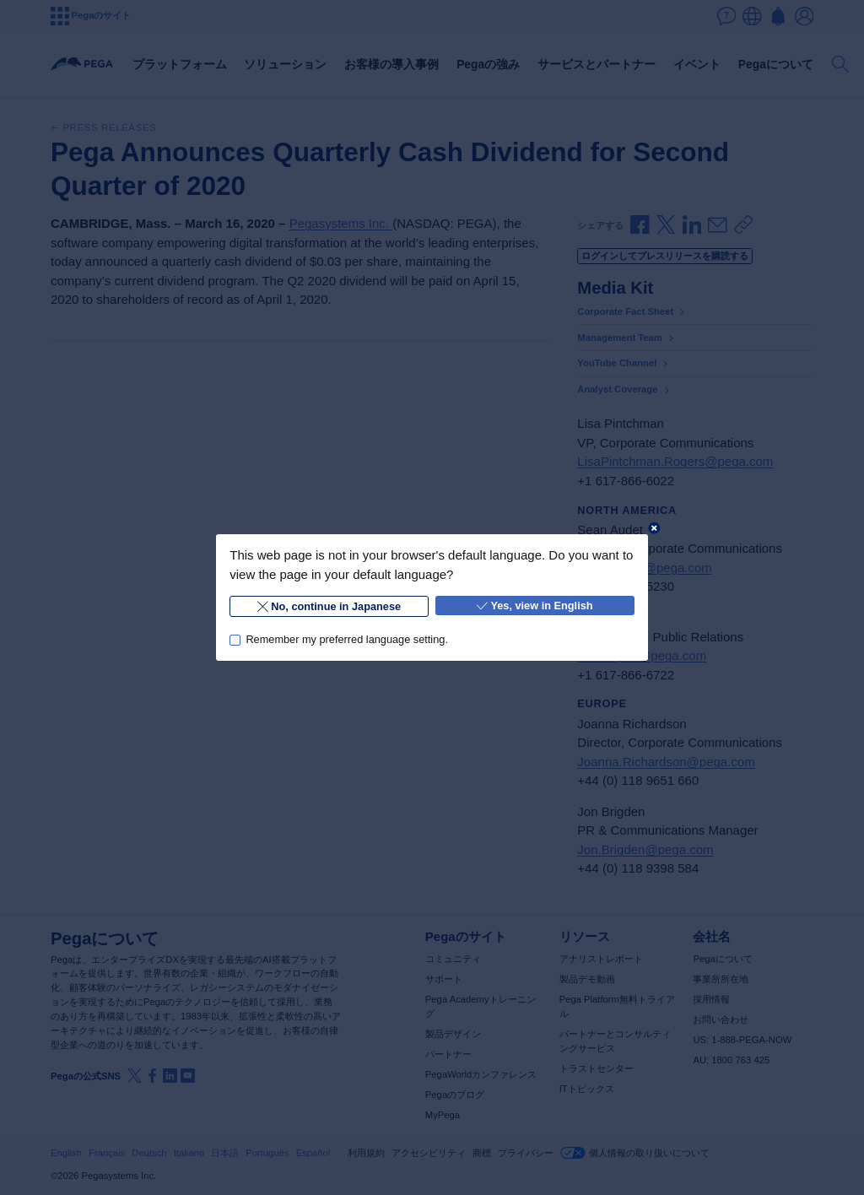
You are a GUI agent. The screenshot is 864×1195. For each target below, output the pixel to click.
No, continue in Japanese (329, 606)
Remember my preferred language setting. (347, 639)
